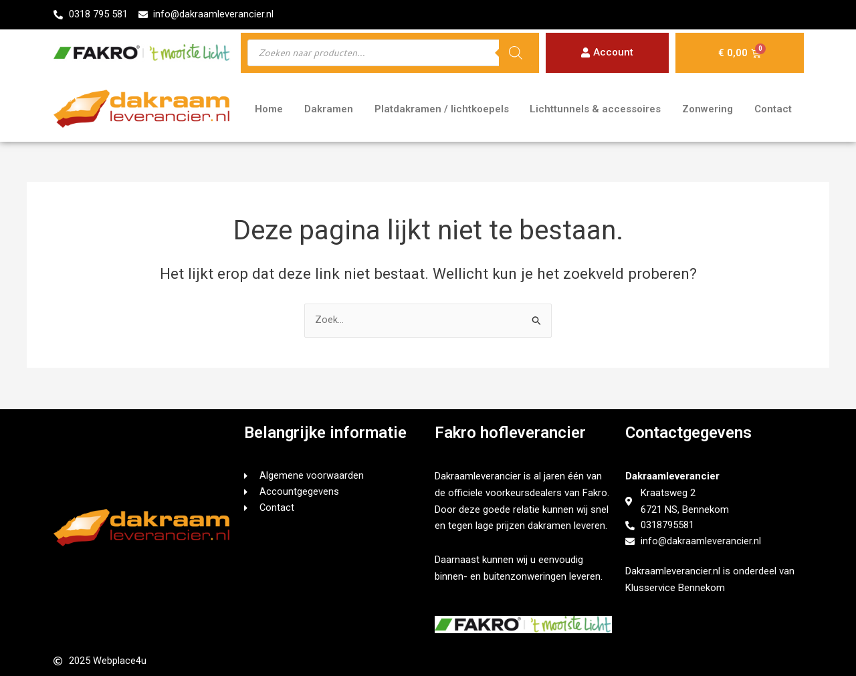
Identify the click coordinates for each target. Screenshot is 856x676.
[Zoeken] (515, 53)
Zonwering (707, 110)
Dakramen (328, 110)
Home (269, 110)
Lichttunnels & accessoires (595, 110)
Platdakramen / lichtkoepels (441, 110)
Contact (773, 110)
